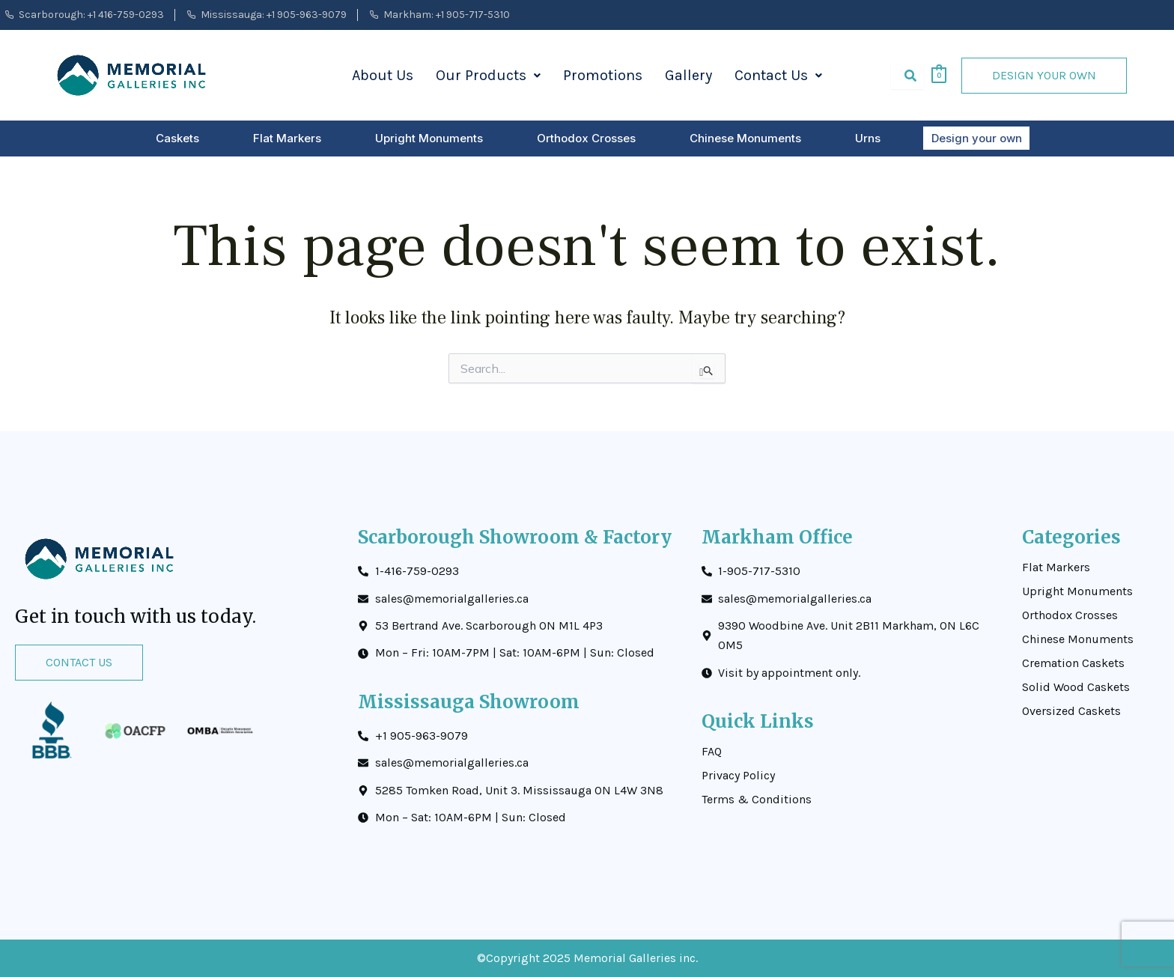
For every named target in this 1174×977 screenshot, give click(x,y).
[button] (488, 75)
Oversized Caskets (1071, 711)
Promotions (602, 75)
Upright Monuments (430, 138)
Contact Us (778, 75)
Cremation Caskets (1073, 663)
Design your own (976, 138)
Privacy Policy (738, 776)
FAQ (712, 752)
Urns (868, 138)
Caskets (178, 138)
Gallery (688, 75)
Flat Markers (288, 138)
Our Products (488, 75)
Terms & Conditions (757, 800)
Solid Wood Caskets (1076, 687)
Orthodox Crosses (587, 138)
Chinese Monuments (746, 138)
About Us (382, 75)
